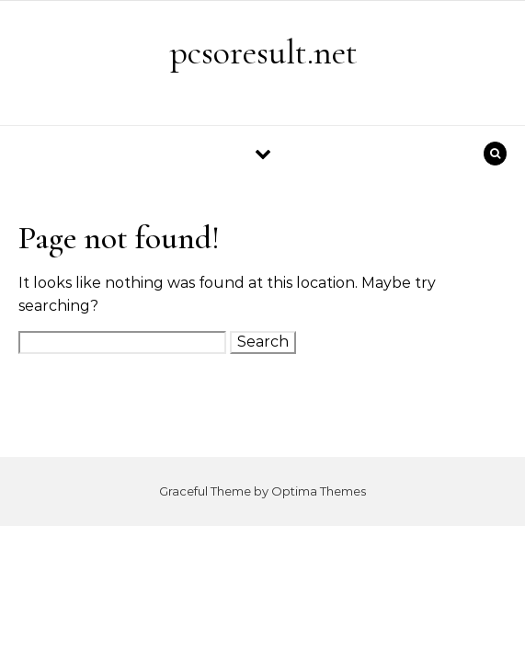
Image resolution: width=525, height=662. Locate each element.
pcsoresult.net (263, 52)
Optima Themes (318, 491)
